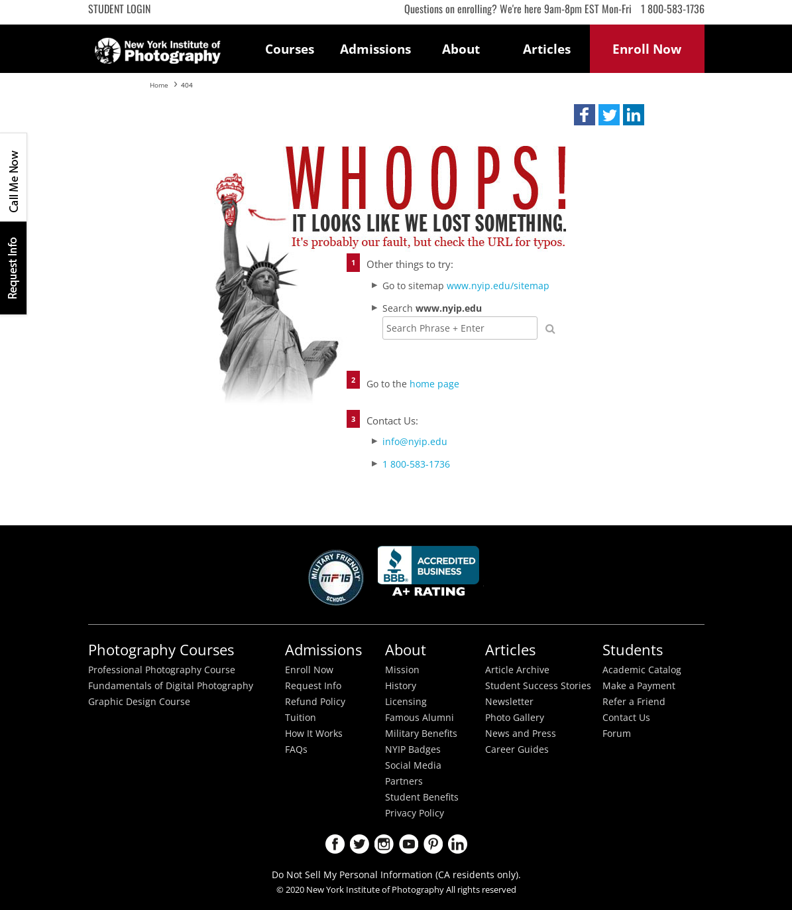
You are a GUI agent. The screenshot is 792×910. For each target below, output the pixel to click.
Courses (289, 48)
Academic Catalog (641, 670)
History (400, 686)
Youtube (408, 844)
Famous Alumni (419, 718)
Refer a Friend (633, 702)
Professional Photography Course (161, 670)
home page (434, 383)
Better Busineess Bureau (431, 575)
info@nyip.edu (414, 441)
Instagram (384, 844)
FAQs (296, 749)
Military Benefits (421, 734)
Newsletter (509, 702)
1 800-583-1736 (673, 9)
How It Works (314, 734)
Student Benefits (422, 797)
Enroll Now (309, 670)
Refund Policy (315, 702)
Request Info (13, 267)
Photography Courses (161, 649)
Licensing (406, 702)
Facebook (335, 844)
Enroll (646, 48)
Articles (547, 48)
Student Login (119, 9)
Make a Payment (638, 686)
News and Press (520, 734)
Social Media (413, 765)
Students (632, 649)
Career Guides (517, 749)
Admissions (375, 48)
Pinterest (433, 844)
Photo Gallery (514, 718)
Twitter (359, 844)
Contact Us (626, 718)
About (461, 48)
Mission (402, 670)
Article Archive (517, 670)
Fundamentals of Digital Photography (170, 686)
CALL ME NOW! (13, 177)
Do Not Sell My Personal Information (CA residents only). (396, 874)
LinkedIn (457, 844)
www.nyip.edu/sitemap (498, 285)
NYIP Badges (413, 749)
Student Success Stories (538, 686)
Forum (616, 734)
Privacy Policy (414, 813)
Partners (404, 781)
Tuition (300, 718)
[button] (584, 114)
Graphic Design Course (139, 702)
